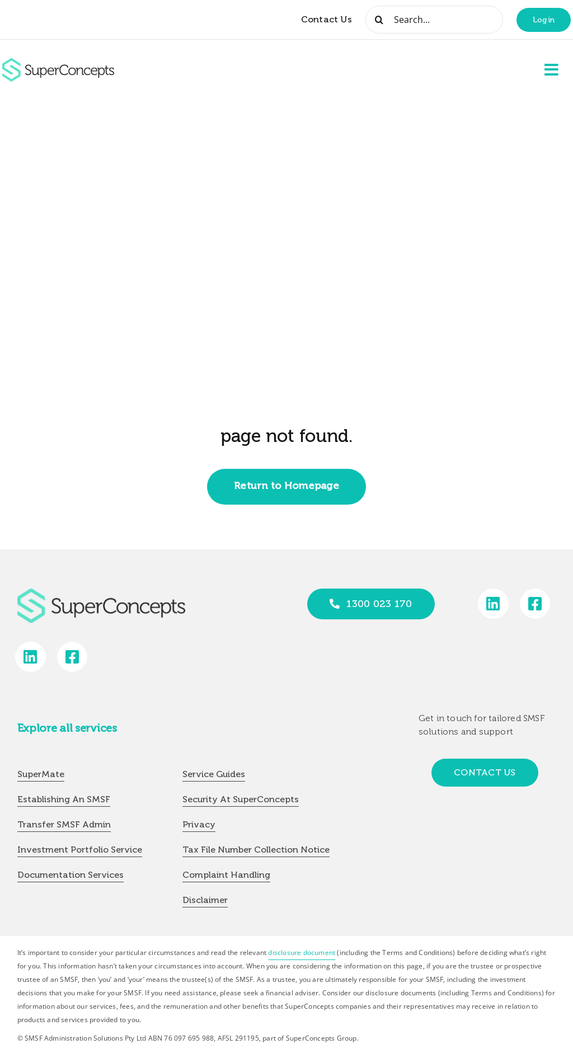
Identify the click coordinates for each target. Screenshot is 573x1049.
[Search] (379, 20)
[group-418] (58, 63)
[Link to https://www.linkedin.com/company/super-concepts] (493, 604)
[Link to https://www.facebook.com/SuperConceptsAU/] (535, 604)
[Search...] (434, 20)
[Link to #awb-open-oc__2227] (551, 70)
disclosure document (301, 952)
